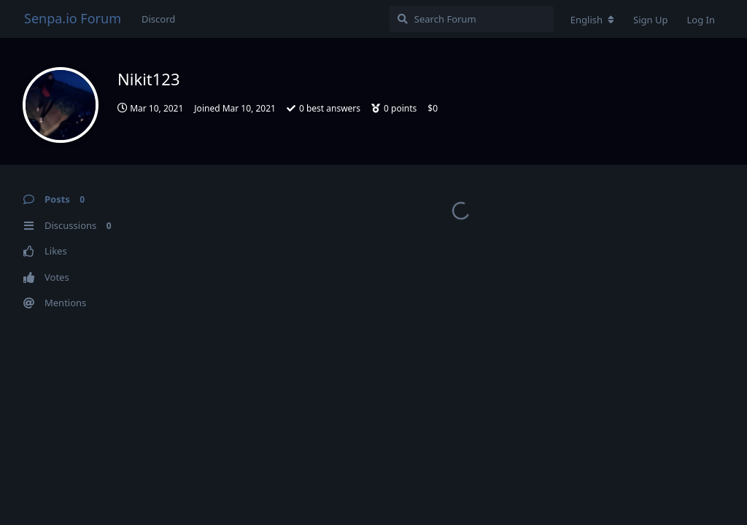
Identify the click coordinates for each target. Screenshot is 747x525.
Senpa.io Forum (72, 18)
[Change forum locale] (592, 20)
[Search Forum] (472, 19)
